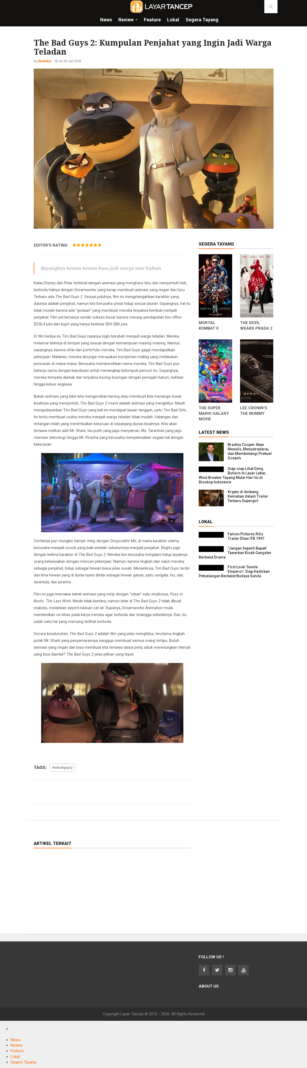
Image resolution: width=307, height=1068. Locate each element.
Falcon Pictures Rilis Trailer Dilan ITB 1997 (246, 536)
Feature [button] (152, 19)
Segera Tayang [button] (202, 19)
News (15, 1039)
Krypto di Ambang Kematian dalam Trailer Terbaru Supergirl (248, 496)
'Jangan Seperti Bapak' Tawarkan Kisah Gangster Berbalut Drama (235, 552)
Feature (17, 1050)
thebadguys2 (62, 767)
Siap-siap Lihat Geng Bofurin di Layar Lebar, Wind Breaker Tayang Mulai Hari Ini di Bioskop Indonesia (232, 475)
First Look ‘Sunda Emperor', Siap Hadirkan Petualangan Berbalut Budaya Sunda (234, 571)
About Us (209, 986)
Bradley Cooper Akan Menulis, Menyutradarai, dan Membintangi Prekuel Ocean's (250, 451)
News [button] (106, 19)
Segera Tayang (23, 1062)
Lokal (15, 1056)
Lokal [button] (173, 19)
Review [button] (126, 19)
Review (17, 1045)
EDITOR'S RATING (50, 245)
